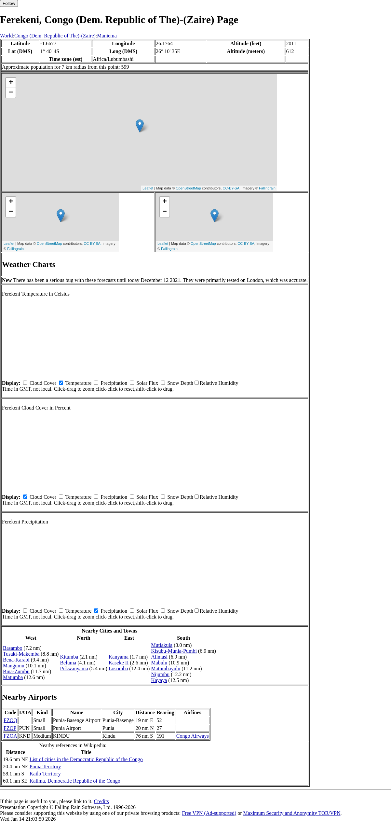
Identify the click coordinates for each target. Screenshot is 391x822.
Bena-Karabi (16, 659)
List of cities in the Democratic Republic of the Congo (86, 759)
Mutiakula (161, 645)
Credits (101, 801)
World (6, 35)
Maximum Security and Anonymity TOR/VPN (292, 813)
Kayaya (159, 680)
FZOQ (10, 720)
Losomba (118, 668)
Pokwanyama (74, 668)
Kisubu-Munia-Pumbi (173, 651)
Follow (9, 3)
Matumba (13, 677)
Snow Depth (180, 383)
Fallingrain (267, 188)
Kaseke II (119, 662)
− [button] (11, 93)
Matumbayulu (165, 668)
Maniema (106, 35)
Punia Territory (45, 766)
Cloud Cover (43, 383)
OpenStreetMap (188, 188)
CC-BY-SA (230, 188)
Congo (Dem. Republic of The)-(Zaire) (55, 35)
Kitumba (69, 657)
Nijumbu (160, 674)
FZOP (10, 728)
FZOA (10, 736)
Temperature (78, 383)
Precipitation (114, 383)
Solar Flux (147, 383)
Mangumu (13, 665)
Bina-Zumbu (16, 671)
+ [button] (11, 83)
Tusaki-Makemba (21, 654)
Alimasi (159, 657)
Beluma (68, 662)
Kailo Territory (45, 773)
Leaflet (147, 188)
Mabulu (159, 662)
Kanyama (118, 657)
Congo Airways (192, 736)
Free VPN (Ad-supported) (209, 813)
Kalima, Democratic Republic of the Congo (75, 781)
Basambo (12, 648)
